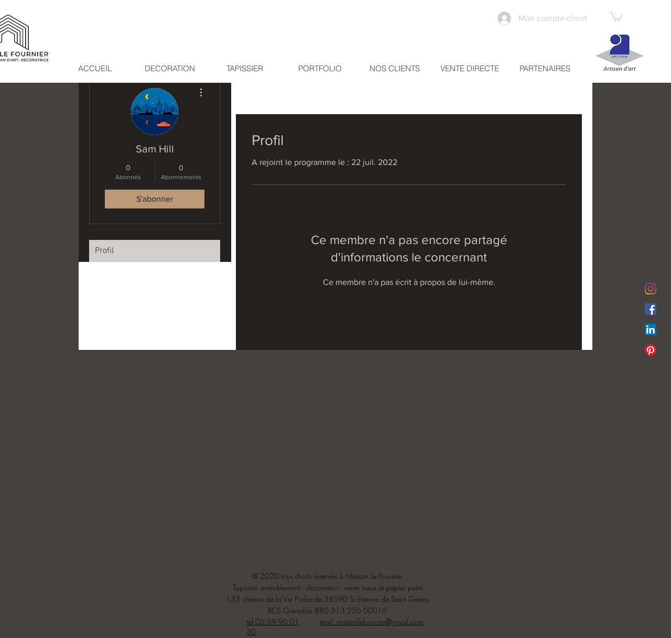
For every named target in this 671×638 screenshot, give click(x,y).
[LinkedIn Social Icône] (650, 329)
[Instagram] (650, 288)
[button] (616, 16)
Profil (104, 251)
